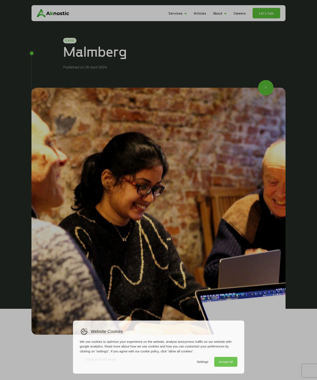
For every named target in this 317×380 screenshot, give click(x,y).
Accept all (226, 362)
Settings (202, 362)
